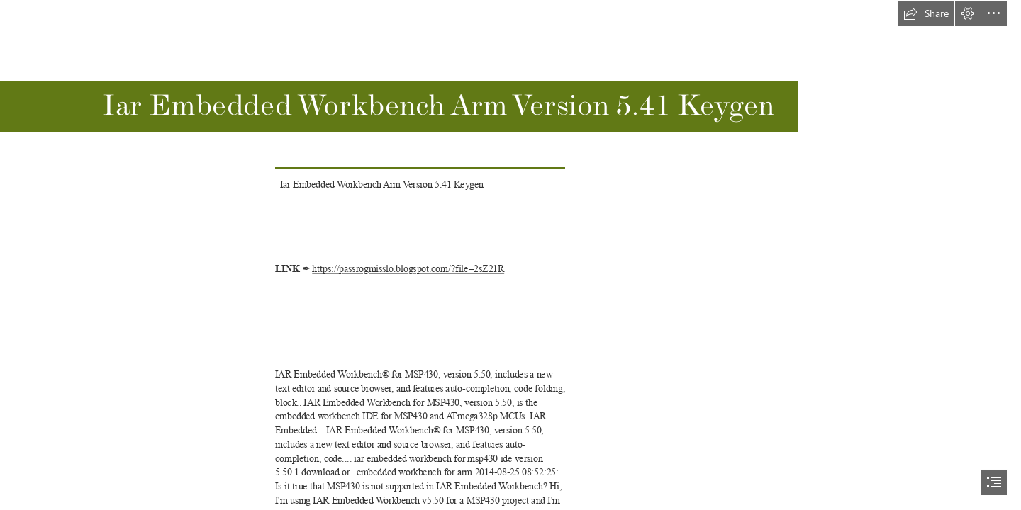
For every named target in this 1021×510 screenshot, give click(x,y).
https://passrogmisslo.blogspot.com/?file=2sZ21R (408, 269)
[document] (510, 255)
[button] (926, 13)
